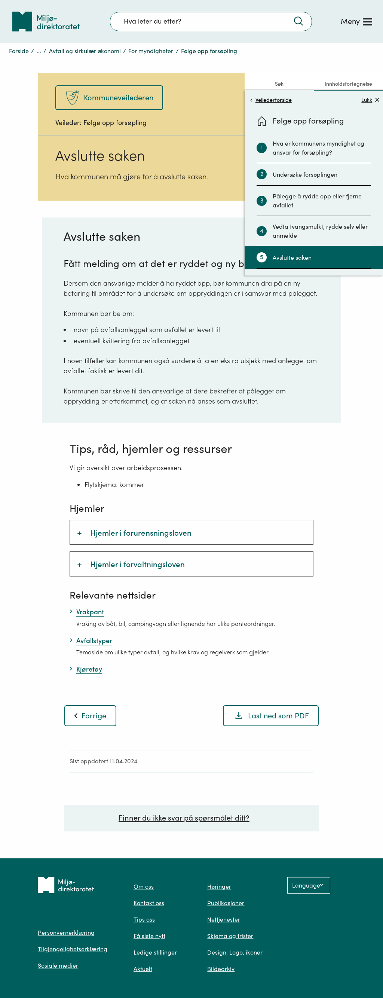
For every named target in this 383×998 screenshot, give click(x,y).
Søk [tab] (279, 83)
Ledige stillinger (155, 952)
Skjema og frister (230, 936)
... (39, 51)
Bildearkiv (221, 969)
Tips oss (144, 919)
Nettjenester (223, 919)
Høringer (219, 886)
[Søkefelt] (211, 21)
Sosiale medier (58, 965)
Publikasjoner (225, 903)
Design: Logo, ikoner (235, 952)
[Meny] (356, 21)
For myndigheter (150, 51)
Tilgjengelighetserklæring (72, 949)
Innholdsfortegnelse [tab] (348, 83)
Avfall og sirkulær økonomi (85, 51)
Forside (19, 51)
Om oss (144, 886)
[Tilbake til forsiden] (46, 21)
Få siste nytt (149, 936)
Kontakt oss (149, 903)
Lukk (370, 99)
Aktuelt (143, 969)
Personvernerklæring (66, 932)
